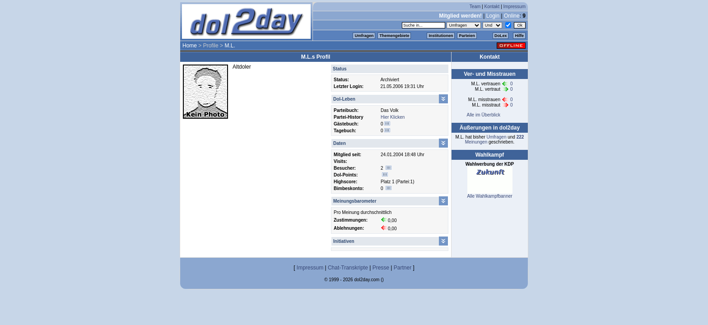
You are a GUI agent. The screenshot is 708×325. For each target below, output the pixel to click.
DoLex (500, 35)
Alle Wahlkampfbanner (489, 196)
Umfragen (363, 35)
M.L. (229, 45)
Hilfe (519, 35)
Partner (402, 268)
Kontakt (491, 6)
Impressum (514, 6)
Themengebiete (394, 35)
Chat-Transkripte (348, 268)
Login (492, 16)
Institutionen (441, 35)
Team (475, 6)
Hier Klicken (393, 117)
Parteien (467, 35)
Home (189, 45)
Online (512, 16)
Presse (381, 268)
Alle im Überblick (483, 114)
